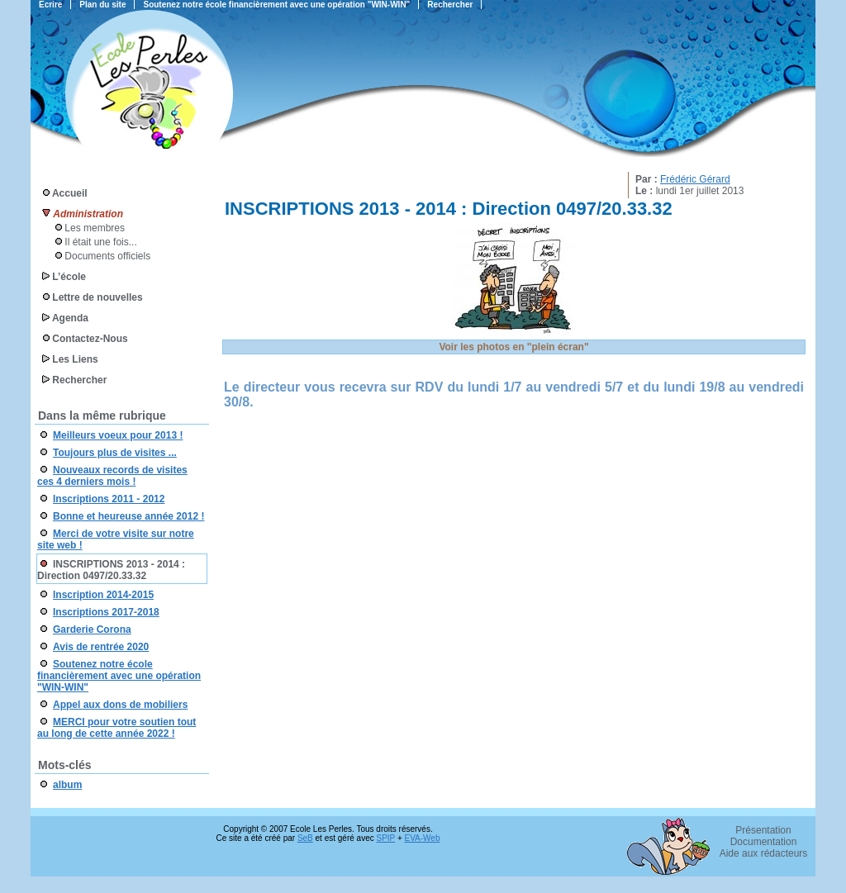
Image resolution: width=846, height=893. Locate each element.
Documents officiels (107, 256)
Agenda (70, 318)
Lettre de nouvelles (97, 297)
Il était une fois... (100, 242)
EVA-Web (422, 838)
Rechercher (79, 380)
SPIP (386, 838)
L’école (69, 277)
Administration (88, 214)
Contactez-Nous (89, 338)
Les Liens (74, 359)
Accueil (70, 193)
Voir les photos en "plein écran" (513, 347)
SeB (305, 838)
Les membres (94, 228)
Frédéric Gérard (695, 179)
